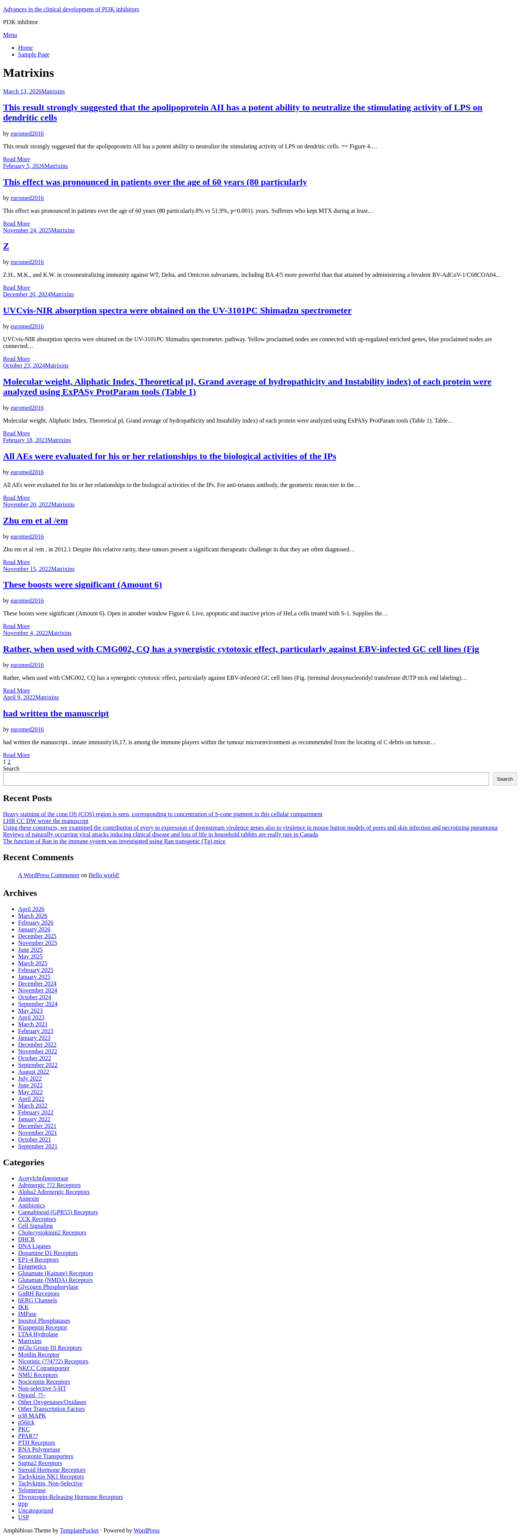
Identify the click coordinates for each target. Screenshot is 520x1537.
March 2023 (33, 1024)
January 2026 (34, 929)
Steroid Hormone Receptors (52, 1470)
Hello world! (104, 875)
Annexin (28, 1198)
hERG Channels (37, 1300)
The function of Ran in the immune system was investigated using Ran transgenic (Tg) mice (114, 841)
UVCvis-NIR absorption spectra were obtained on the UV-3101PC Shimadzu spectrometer (177, 310)
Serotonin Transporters (45, 1456)
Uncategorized (35, 1510)
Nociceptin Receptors (44, 1381)
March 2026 (33, 916)
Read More (16, 159)
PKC (24, 1429)
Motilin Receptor (39, 1354)
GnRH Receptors (39, 1293)
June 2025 (30, 949)
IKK (23, 1307)
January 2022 (34, 1119)
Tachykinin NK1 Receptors (51, 1476)
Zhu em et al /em (35, 520)
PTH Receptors (36, 1442)
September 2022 (37, 1065)
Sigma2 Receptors (40, 1463)
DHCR (26, 1239)
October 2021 (34, 1139)
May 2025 (30, 956)
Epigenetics (32, 1266)
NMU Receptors (38, 1375)
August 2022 (33, 1071)
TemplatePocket (79, 1530)
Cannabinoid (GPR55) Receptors (58, 1212)
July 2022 (30, 1078)
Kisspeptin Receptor (42, 1327)
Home (25, 47)
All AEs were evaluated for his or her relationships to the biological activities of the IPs (169, 456)
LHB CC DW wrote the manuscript (46, 821)
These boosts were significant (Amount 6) (82, 584)
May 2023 (30, 1010)
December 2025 (37, 936)
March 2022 (33, 1105)
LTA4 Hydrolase (38, 1334)
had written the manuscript (56, 713)
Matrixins (53, 91)
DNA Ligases (34, 1246)
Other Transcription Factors (51, 1409)
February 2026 (36, 922)
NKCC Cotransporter (43, 1368)
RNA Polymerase (39, 1449)
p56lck (26, 1422)
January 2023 (34, 1038)
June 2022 (30, 1085)
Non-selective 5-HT (42, 1388)
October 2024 (34, 997)
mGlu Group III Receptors (50, 1348)
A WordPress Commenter (49, 875)
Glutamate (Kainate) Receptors (55, 1273)
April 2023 (31, 1017)
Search (11, 768)
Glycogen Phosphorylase (48, 1287)
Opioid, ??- (31, 1395)
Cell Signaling (35, 1226)
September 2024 (37, 1004)
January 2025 (34, 977)
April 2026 (31, 909)
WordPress (147, 1530)
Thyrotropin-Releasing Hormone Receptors (70, 1497)
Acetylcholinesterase (43, 1178)
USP (23, 1517)
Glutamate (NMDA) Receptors (55, 1280)
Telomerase (32, 1490)
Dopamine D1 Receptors (48, 1253)
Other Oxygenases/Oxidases (52, 1402)
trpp (23, 1503)
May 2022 (30, 1092)
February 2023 (36, 1031)
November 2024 (37, 990)
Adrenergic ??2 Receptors (49, 1185)
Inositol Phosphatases (44, 1320)
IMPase (27, 1314)
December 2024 (37, 983)
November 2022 (37, 1051)
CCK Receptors (37, 1219)
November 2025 (37, 943)
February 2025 (36, 970)
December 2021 (37, 1126)
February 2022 (36, 1112)
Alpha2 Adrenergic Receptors (54, 1192)
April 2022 (31, 1099)
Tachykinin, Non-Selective (50, 1483)
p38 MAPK (32, 1415)
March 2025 (33, 963)
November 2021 (37, 1132)
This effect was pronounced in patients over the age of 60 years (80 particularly (155, 182)
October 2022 (34, 1058)
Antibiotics (31, 1205)
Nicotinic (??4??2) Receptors (53, 1361)
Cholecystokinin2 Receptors (52, 1232)
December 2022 (37, 1044)
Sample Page (33, 54)
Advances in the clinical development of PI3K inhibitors (71, 9)
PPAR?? (28, 1436)
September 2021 (37, 1146)
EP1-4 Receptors (38, 1259)
